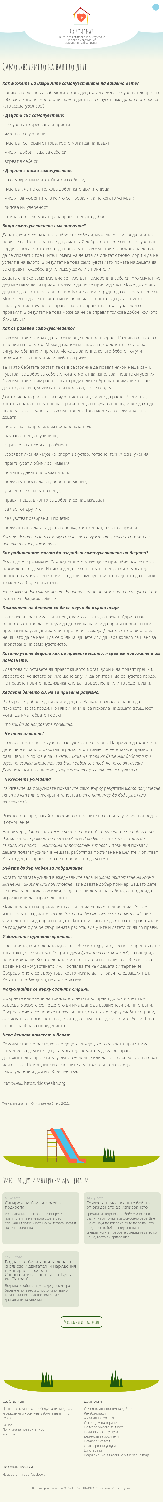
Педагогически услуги (101, 1431)
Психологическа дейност (103, 1427)
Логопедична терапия (101, 1422)
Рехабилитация (95, 1413)
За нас (7, 1425)
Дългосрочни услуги (100, 1445)
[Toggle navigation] (155, 7)
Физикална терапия (99, 1418)
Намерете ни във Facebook (23, 1474)
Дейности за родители (101, 1436)
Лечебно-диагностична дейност (109, 1408)
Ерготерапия (93, 1450)
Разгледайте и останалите (81, 1322)
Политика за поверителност (24, 1429)
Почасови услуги (97, 1441)
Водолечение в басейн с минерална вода (116, 1455)
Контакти (9, 1434)
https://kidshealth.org (44, 1083)
